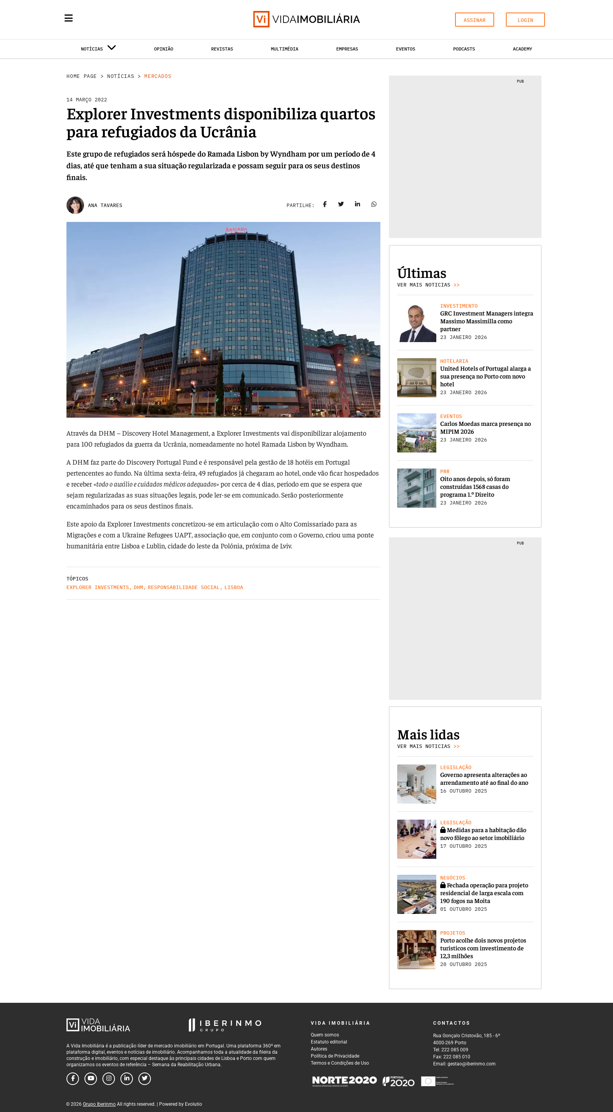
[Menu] (68, 18)
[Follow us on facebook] (72, 1078)
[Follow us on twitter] (144, 1078)
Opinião (163, 49)
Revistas (222, 49)
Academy (522, 49)
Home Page (81, 76)
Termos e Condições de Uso (340, 1063)
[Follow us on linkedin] (126, 1078)
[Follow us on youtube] (90, 1078)
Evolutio (193, 1104)
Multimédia (284, 49)
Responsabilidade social (184, 587)
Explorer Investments (97, 587)
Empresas (347, 49)
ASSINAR (475, 20)
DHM (138, 587)
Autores (319, 1049)
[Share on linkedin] (357, 205)
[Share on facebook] (325, 205)
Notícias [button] (98, 50)
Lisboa (233, 587)
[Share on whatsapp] (374, 205)
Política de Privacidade (335, 1056)
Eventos (405, 49)
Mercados (157, 76)
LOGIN (525, 20)
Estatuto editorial (329, 1042)
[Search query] (114, 19)
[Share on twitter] (341, 205)
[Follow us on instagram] (108, 1078)
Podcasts (464, 49)
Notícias (120, 76)
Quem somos (325, 1035)
